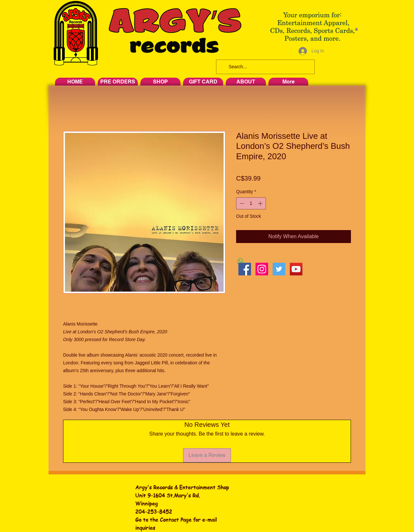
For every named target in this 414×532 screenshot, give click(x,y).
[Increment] (261, 203)
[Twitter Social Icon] (279, 269)
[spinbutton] (251, 203)
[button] (356, 29)
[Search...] (265, 67)
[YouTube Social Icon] (296, 269)
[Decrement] (241, 203)
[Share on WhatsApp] (240, 261)
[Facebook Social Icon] (244, 269)
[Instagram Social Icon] (262, 269)
